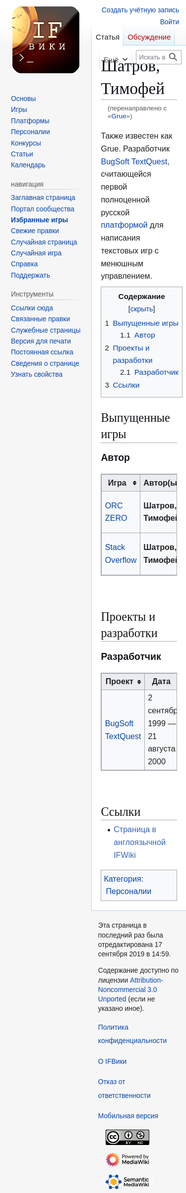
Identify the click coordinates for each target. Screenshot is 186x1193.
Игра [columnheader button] (117, 482)
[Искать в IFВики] (159, 57)
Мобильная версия (128, 1116)
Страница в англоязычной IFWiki (140, 842)
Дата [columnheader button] (161, 681)
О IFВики (112, 1061)
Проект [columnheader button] (119, 681)
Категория (122, 878)
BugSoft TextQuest (134, 161)
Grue (118, 116)
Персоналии (128, 891)
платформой (124, 224)
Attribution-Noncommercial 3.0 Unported (130, 990)
